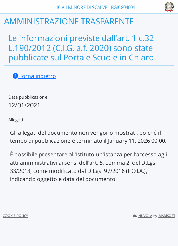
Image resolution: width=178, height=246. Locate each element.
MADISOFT (166, 216)
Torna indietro (34, 76)
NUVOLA (142, 216)
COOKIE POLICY (15, 216)
